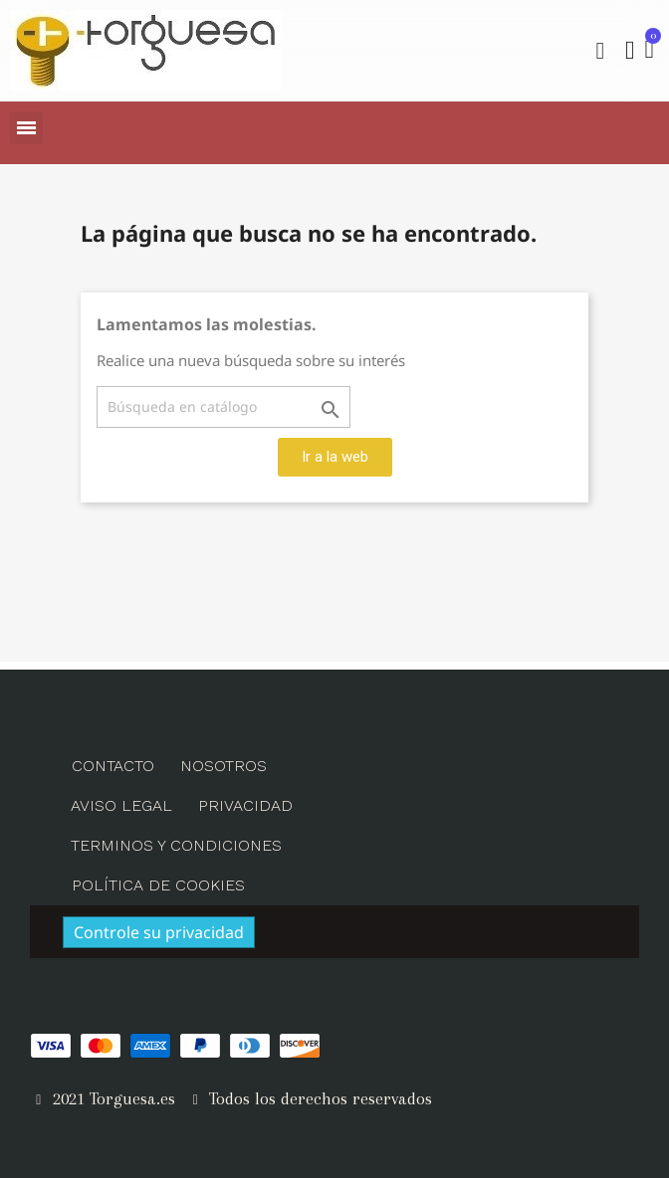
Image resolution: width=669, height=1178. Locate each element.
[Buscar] (223, 407)
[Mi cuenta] (630, 51)
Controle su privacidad (159, 932)
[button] (600, 51)
